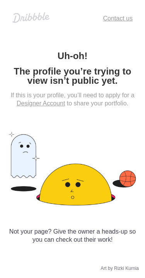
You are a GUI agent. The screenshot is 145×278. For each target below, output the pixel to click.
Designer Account (41, 103)
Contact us (118, 18)
